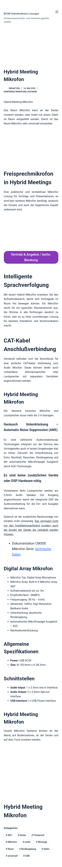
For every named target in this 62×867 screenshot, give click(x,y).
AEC (9, 835)
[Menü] (56, 11)
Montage (41, 842)
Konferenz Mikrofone (15, 92)
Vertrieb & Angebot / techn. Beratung (31, 257)
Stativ (45, 849)
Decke (22, 835)
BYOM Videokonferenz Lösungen (21, 13)
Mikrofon (11, 842)
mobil (26, 842)
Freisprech (38, 835)
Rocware (32, 92)
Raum (10, 849)
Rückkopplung (27, 849)
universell (12, 855)
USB (26, 855)
